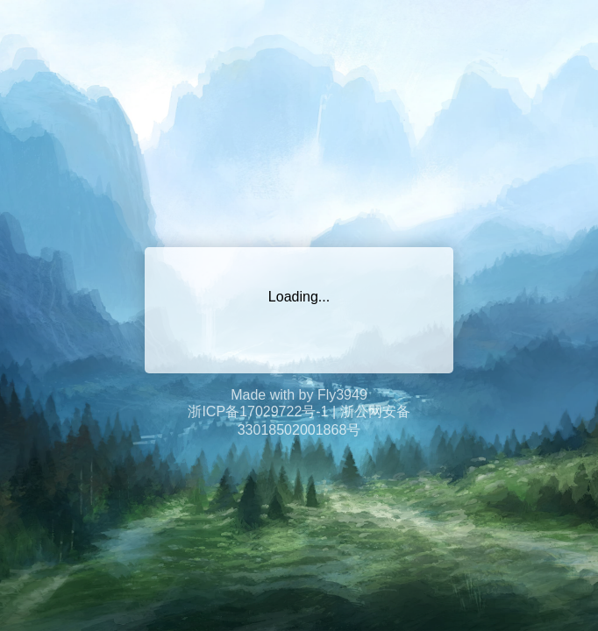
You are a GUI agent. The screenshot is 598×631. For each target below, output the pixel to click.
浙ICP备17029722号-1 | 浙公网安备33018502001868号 (298, 420)
